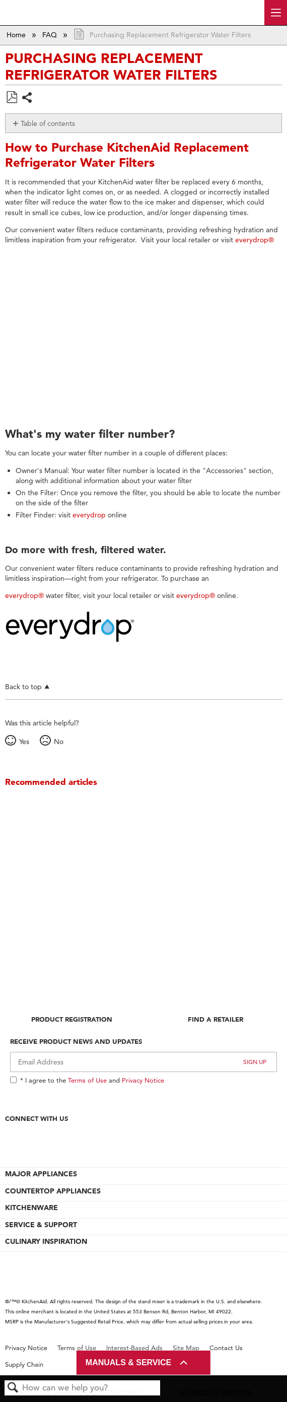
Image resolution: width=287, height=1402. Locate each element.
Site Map (186, 1348)
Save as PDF (11, 97)
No (58, 741)
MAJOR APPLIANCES (41, 1173)
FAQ (50, 34)
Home (17, 34)
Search (13, 1388)
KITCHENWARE (31, 1207)
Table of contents (48, 123)
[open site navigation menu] (275, 12)
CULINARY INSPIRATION (46, 1241)
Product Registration (71, 1019)
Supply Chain (24, 1364)
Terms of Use (87, 1080)
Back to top (23, 686)
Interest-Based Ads (134, 1348)
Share (27, 98)
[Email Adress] (143, 1062)
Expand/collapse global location (276, 32)
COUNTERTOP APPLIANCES (53, 1190)
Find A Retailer (215, 1019)
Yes (24, 741)
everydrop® (254, 239)
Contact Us (226, 1348)
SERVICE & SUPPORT (41, 1224)
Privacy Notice (143, 1080)
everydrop (89, 514)
